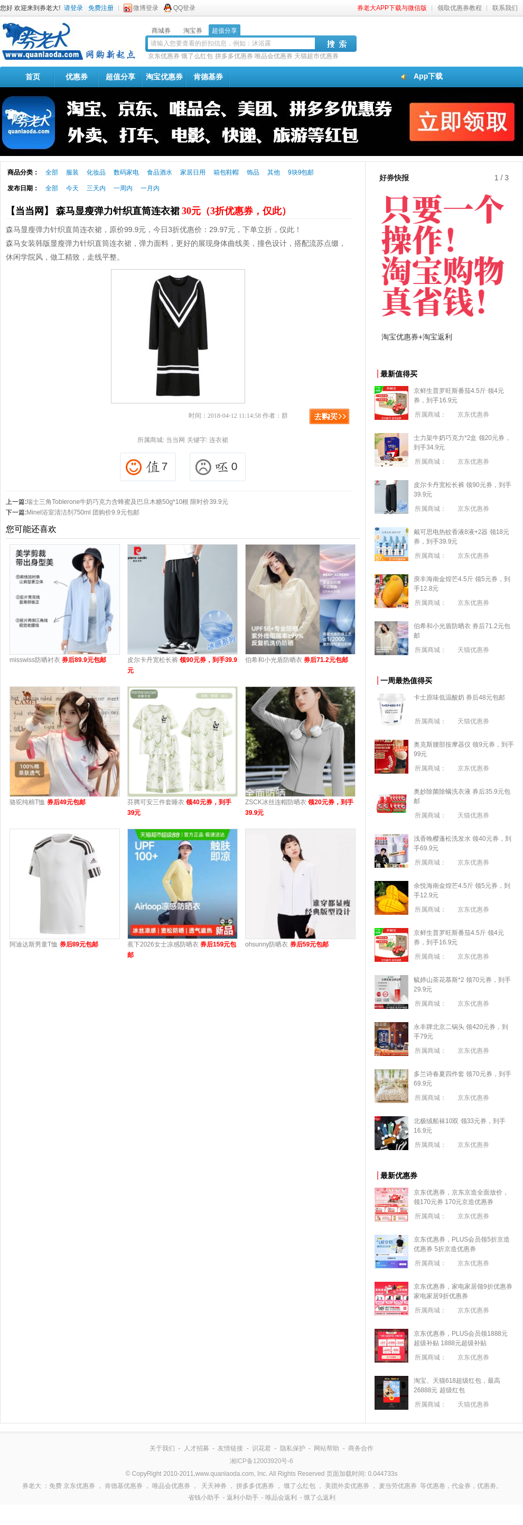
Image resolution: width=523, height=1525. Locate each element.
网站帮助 (326, 1448)
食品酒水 (159, 172)
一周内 (123, 188)
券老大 (31, 1486)
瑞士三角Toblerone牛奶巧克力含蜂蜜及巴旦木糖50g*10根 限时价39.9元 (127, 502)
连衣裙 (218, 440)
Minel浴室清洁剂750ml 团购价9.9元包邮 (82, 512)
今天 (72, 188)
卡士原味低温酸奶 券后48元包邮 (459, 697)
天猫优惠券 (473, 650)
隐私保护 (292, 1448)
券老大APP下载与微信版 (392, 8)
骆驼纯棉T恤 (48, 802)
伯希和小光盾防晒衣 (296, 660)
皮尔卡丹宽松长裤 (182, 665)
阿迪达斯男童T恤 (54, 944)
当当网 (175, 440)
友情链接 (230, 1448)
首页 (32, 76)
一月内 (150, 188)
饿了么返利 (319, 1497)
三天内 (96, 188)
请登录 (73, 8)
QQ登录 (184, 8)
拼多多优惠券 (234, 56)
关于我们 (162, 1448)
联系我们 (505, 8)
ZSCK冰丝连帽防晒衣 (299, 807)
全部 (51, 172)
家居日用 (193, 172)
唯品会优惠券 (274, 56)
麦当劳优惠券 (398, 1486)
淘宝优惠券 (164, 76)
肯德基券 (208, 76)
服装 (72, 172)
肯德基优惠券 (124, 1486)
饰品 (253, 172)
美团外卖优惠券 (347, 1486)
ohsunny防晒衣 (287, 944)
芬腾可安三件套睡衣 (179, 807)
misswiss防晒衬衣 (58, 660)
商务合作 (360, 1448)
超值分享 (120, 76)
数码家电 (126, 172)
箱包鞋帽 (226, 172)
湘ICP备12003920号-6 (261, 1461)
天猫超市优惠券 (316, 56)
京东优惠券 (164, 56)
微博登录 (145, 8)
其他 (273, 172)
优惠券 (77, 76)
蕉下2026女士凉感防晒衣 (181, 950)
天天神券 (214, 1486)
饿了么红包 (197, 56)
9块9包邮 (301, 172)
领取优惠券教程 (459, 8)
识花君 (261, 1448)
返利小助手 (242, 1497)
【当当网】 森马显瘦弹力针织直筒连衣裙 (148, 211)
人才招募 (196, 1448)
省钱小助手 (204, 1497)
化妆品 (96, 172)
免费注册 (101, 8)
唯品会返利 (281, 1497)
